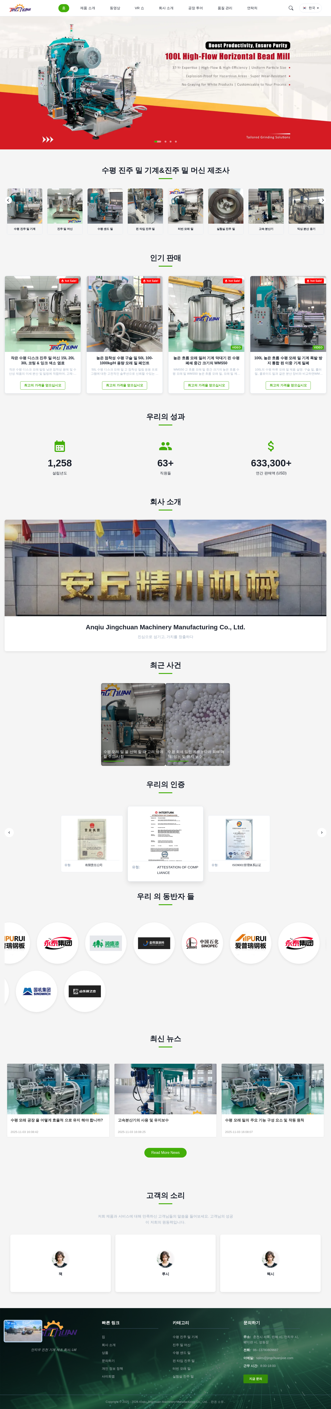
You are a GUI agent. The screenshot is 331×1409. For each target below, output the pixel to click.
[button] (157, 142)
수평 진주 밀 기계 (185, 1337)
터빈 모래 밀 (182, 1368)
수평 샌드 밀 (182, 1353)
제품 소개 (87, 8)
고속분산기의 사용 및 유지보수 (143, 1120)
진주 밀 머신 (182, 1345)
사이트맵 (108, 1376)
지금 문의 (255, 1378)
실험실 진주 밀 (183, 1376)
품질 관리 (225, 8)
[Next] (322, 200)
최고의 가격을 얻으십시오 (42, 385)
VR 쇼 (139, 8)
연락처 (252, 8)
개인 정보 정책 (112, 1368)
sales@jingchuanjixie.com (274, 1358)
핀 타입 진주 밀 (184, 1361)
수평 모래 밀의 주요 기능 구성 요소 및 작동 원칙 (264, 1120)
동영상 (115, 8)
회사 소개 (166, 8)
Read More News (165, 1153)
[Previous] (8, 200)
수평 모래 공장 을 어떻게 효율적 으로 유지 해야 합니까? (57, 1120)
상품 (105, 1353)
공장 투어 (195, 8)
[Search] (291, 8)
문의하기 (108, 1361)
